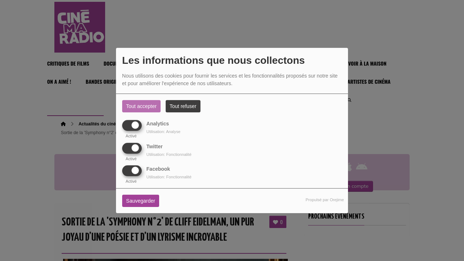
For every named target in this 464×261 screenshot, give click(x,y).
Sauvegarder (140, 201)
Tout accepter (141, 106)
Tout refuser (183, 106)
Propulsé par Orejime (325, 200)
